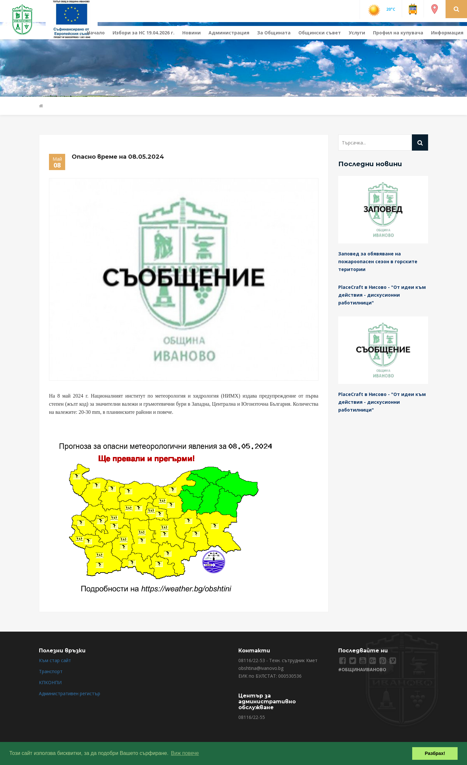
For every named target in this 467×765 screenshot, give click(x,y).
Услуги (357, 33)
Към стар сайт (55, 660)
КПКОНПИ (50, 682)
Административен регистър (69, 693)
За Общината (274, 33)
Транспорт (51, 671)
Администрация (229, 33)
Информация (447, 33)
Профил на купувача (398, 33)
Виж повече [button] (185, 753)
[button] (456, 9)
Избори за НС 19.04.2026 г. (143, 33)
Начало (96, 33)
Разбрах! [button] (435, 753)
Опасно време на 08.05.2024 (118, 156)
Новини (191, 33)
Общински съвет (319, 33)
